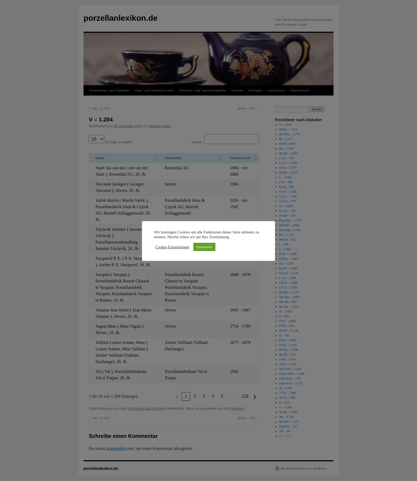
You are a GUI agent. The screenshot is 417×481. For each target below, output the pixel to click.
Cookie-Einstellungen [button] (172, 247)
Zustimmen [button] (204, 247)
